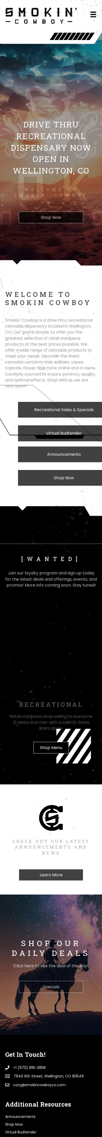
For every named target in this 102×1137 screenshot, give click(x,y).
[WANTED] (14, 1047)
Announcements (20, 1023)
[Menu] (93, 14)
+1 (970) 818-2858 (29, 974)
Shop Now (14, 1031)
